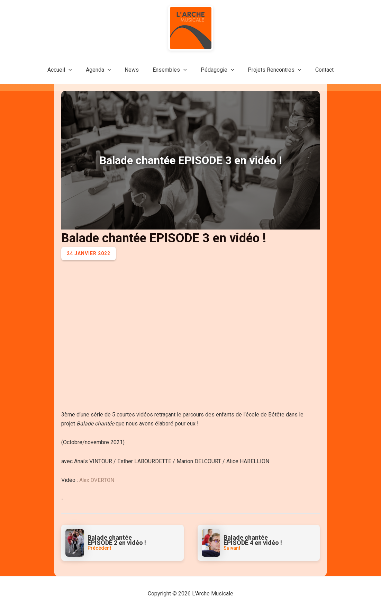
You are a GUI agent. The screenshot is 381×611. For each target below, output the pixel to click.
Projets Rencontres (269, 70)
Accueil (68, 70)
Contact (316, 69)
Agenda (104, 70)
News (134, 69)
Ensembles (170, 70)
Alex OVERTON (97, 480)
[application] (76, 70)
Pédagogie (215, 70)
